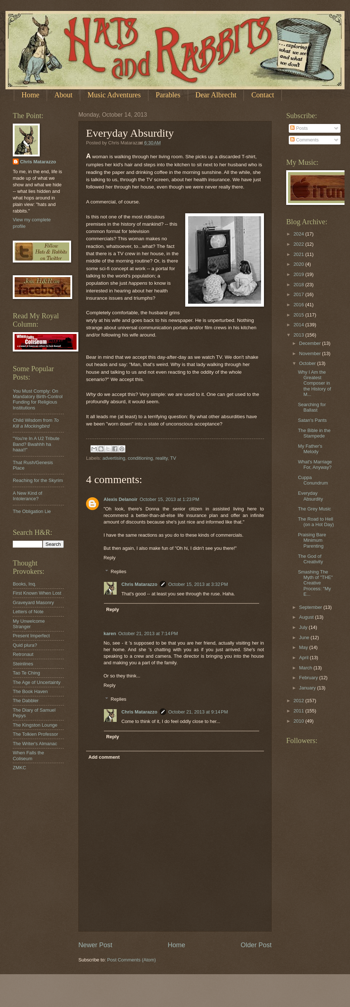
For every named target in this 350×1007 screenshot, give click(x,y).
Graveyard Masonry (33, 602)
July (303, 627)
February (309, 677)
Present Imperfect (31, 635)
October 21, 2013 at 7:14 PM (148, 633)
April (304, 657)
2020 (299, 264)
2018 (299, 284)
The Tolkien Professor (35, 734)
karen (110, 633)
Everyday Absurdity (310, 495)
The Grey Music (314, 509)
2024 (299, 234)
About (63, 95)
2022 (299, 244)
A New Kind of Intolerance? (27, 495)
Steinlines (23, 663)
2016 (299, 304)
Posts (299, 128)
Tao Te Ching (26, 673)
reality (161, 458)
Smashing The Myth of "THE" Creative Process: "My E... (315, 583)
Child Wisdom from (36, 422)
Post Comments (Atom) (131, 960)
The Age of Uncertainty (37, 682)
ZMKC (19, 767)
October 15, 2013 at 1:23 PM (169, 499)
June (305, 637)
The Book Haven (30, 691)
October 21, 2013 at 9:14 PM (198, 712)
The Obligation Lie (32, 511)
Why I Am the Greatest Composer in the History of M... (314, 383)
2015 (299, 315)
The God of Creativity (310, 558)
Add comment (104, 757)
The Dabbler (26, 700)
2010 (299, 721)
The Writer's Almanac (35, 743)
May (304, 647)
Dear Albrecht (216, 95)
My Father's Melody (310, 448)
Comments (304, 140)
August (307, 617)
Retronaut (23, 654)
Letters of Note (28, 611)
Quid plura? (25, 645)
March (306, 667)
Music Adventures (114, 95)
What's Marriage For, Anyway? (315, 464)
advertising (113, 458)
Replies (119, 571)
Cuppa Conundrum (313, 480)
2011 (299, 711)
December (310, 343)
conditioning (140, 458)
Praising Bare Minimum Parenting (312, 540)
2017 (299, 294)
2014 (299, 324)
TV (173, 458)
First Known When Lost (37, 593)
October (308, 363)
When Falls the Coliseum (28, 755)
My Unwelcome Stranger (29, 623)
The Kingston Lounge (35, 725)
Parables (168, 95)
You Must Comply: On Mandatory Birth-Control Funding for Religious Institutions (38, 399)
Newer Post (95, 945)
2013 (299, 335)
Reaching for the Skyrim (38, 480)
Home (30, 95)
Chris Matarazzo (139, 584)
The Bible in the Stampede (314, 433)
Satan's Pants (312, 420)
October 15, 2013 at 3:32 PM (198, 584)
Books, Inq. (24, 584)
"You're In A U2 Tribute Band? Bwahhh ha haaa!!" (36, 444)
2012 (299, 700)
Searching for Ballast (312, 407)
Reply (110, 557)
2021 (299, 254)
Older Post (256, 945)
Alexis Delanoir (120, 499)
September (311, 607)
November (310, 353)
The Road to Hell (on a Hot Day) (316, 521)
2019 (299, 274)
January (308, 688)
